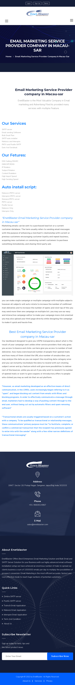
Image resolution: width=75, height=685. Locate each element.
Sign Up (37, 3)
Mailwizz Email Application (15, 610)
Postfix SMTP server (12, 601)
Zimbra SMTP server (12, 596)
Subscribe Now (61, 656)
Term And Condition (12, 619)
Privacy (49, 681)
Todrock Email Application (15, 605)
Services (38, 681)
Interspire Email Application (15, 614)
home (8, 56)
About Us (8, 623)
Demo (46, 3)
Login (29, 3)
